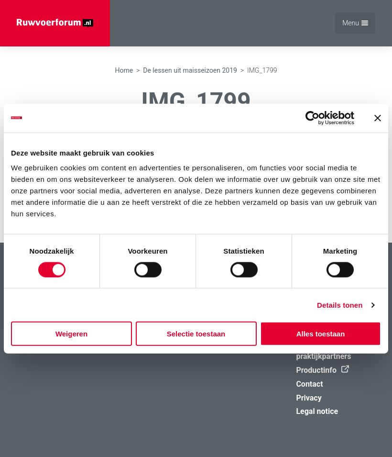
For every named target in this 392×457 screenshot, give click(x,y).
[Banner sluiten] (377, 117)
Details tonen (339, 305)
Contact (309, 384)
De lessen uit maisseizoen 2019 (190, 70)
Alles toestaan (320, 334)
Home (124, 70)
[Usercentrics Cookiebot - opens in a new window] (312, 118)
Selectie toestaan (196, 334)
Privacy (308, 397)
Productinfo (320, 370)
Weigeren (71, 334)
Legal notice (317, 411)
